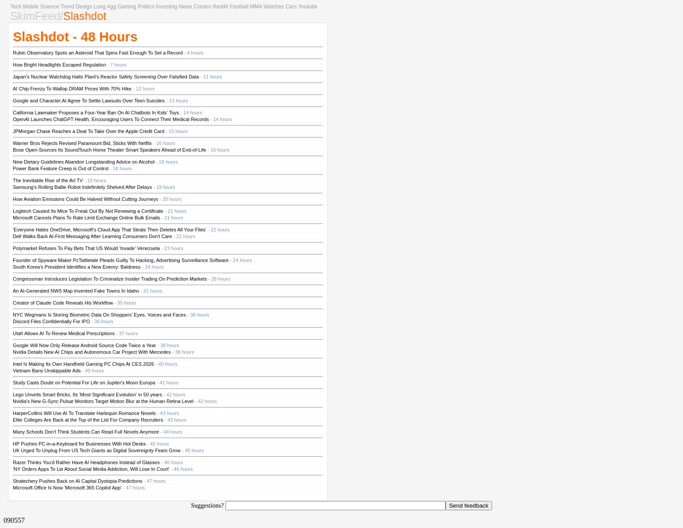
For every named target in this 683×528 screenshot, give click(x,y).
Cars (291, 7)
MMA (256, 7)
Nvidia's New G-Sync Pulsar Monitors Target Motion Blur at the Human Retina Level (103, 401)
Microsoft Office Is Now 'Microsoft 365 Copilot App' (67, 487)
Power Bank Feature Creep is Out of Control (61, 168)
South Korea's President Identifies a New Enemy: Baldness (76, 267)
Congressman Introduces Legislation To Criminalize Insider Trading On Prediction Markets (110, 279)
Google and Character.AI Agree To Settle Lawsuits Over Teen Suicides (89, 100)
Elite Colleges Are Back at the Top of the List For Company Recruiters (88, 419)
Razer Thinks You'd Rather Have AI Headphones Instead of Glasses (86, 462)
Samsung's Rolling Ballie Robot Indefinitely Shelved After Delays (82, 187)
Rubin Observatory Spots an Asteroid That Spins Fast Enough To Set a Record (98, 52)
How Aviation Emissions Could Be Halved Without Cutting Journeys (85, 199)
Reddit (220, 7)
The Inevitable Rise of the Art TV (48, 180)
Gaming (127, 7)
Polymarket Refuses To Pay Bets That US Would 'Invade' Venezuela (86, 248)
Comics (202, 7)
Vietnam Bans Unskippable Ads (47, 370)
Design (84, 7)
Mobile (31, 7)
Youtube (308, 7)
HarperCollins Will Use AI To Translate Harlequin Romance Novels (84, 413)
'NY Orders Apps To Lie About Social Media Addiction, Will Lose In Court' (91, 469)
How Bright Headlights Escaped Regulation (59, 64)
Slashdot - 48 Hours (75, 36)
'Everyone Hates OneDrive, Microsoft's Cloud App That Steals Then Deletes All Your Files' (109, 229)
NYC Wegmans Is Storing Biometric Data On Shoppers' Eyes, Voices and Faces (99, 314)
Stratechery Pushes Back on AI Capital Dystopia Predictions (77, 481)
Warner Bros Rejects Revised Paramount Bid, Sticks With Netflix (82, 143)
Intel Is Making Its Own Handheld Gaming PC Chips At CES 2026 (83, 364)
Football (238, 7)
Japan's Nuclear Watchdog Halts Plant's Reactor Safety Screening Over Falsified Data (106, 76)
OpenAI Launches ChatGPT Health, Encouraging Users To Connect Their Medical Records (111, 119)
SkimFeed (35, 16)
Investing (166, 7)
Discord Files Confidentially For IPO (51, 321)
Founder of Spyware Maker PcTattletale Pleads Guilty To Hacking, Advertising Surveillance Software (121, 260)
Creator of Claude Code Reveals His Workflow (63, 302)
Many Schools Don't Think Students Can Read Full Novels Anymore (86, 431)
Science (49, 7)
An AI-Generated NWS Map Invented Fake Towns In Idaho (76, 290)
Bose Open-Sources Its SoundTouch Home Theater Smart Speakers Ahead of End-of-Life (109, 150)
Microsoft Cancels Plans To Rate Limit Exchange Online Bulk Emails (86, 217)
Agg (111, 7)
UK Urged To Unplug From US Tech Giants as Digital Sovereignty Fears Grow (97, 450)
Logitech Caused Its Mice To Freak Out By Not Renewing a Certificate (88, 211)
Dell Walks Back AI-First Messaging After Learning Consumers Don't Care (92, 236)
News (185, 7)
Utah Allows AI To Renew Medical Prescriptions (64, 333)
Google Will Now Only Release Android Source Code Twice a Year (84, 345)
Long (99, 7)
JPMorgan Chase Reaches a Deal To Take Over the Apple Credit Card (88, 131)
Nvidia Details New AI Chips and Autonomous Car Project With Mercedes (92, 352)
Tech (15, 7)
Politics (146, 7)
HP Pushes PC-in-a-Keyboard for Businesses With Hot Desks (79, 443)
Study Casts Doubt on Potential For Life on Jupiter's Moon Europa (84, 382)
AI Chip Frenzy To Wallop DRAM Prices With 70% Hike (72, 88)
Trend (67, 7)
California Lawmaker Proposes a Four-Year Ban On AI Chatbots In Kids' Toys (96, 112)
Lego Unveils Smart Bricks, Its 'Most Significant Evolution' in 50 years (87, 394)
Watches (274, 7)
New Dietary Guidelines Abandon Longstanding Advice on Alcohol (84, 161)
